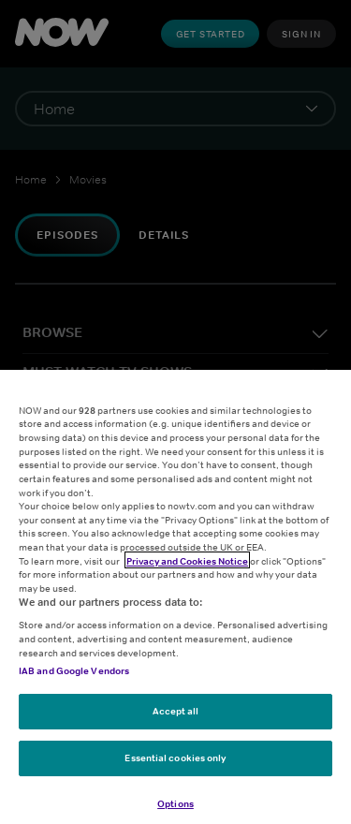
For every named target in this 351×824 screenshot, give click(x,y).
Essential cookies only (175, 766)
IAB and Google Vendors (74, 679)
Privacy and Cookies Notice (187, 570)
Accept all (176, 720)
